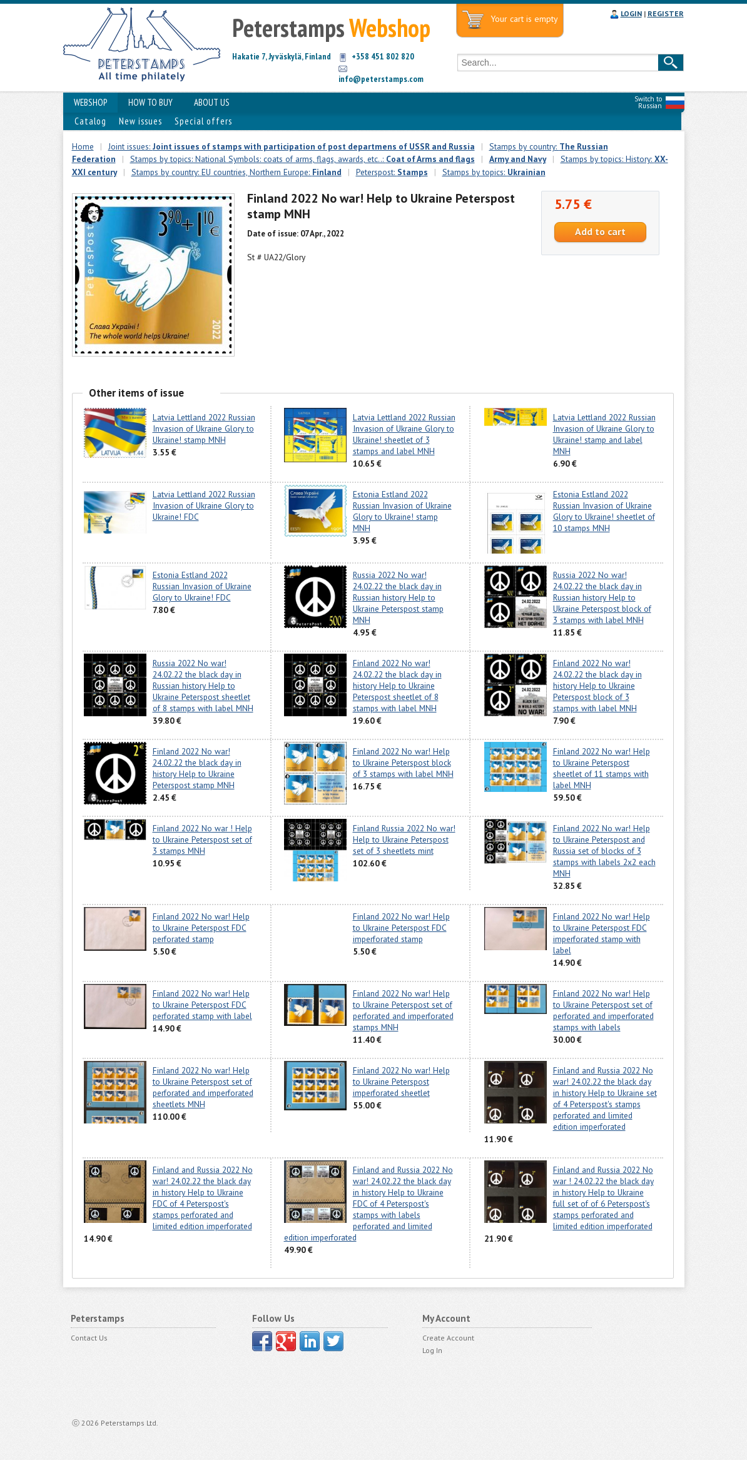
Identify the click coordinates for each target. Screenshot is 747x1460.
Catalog (90, 121)
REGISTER (666, 13)
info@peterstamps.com (381, 78)
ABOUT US (212, 102)
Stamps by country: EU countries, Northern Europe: (236, 172)
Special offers (203, 121)
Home (83, 146)
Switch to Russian (648, 102)
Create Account (448, 1337)
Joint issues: (291, 146)
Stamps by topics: (494, 172)
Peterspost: (392, 172)
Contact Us (89, 1337)
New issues (140, 121)
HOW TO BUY (150, 102)
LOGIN (631, 13)
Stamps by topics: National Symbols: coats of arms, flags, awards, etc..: (302, 159)
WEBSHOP (90, 102)
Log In (432, 1350)
